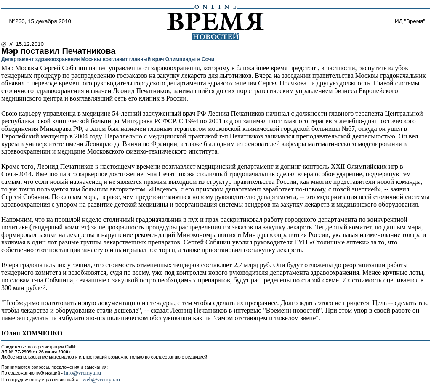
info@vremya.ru (82, 372)
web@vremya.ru (101, 379)
